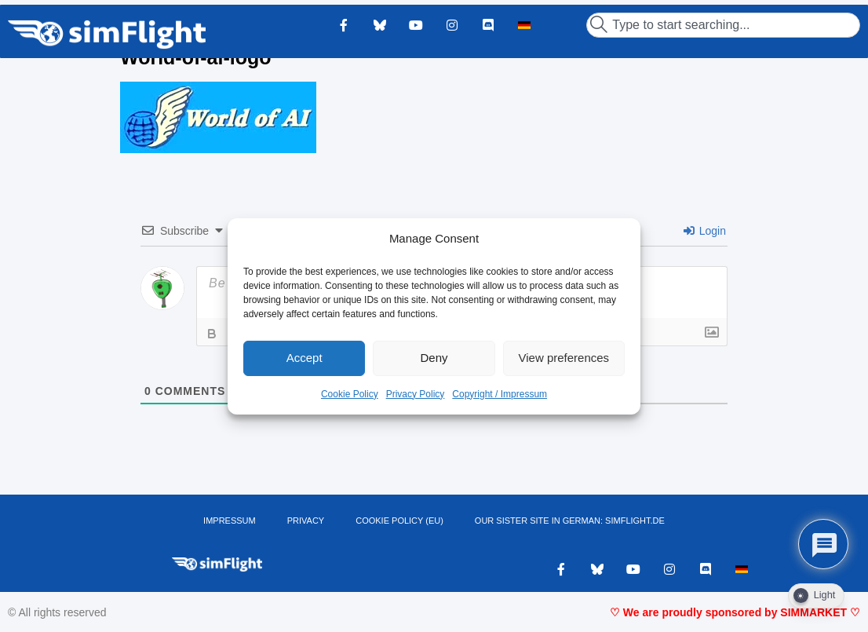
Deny (433, 357)
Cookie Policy (349, 394)
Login (705, 231)
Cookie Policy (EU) (399, 520)
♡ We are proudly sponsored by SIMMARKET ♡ (735, 612)
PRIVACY (305, 520)
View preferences (564, 357)
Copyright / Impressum (499, 394)
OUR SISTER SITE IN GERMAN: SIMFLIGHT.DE (570, 520)
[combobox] (723, 25)
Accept (304, 357)
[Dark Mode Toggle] (816, 595)
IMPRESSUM (229, 520)
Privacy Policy (415, 394)
